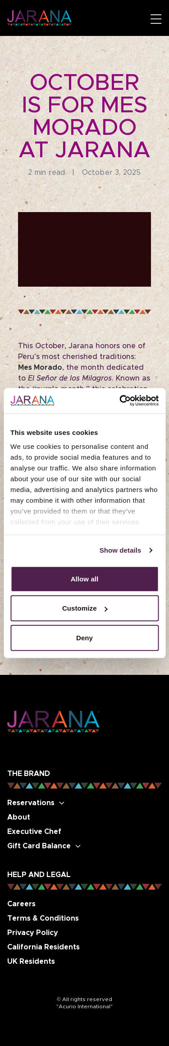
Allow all (85, 578)
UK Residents (31, 961)
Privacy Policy (32, 932)
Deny (84, 637)
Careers (21, 904)
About (18, 817)
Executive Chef (34, 831)
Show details (121, 550)
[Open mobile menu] (156, 19)
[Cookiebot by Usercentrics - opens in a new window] (120, 401)
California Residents (43, 947)
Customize (85, 608)
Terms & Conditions (43, 918)
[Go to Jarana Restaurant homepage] (39, 17)
